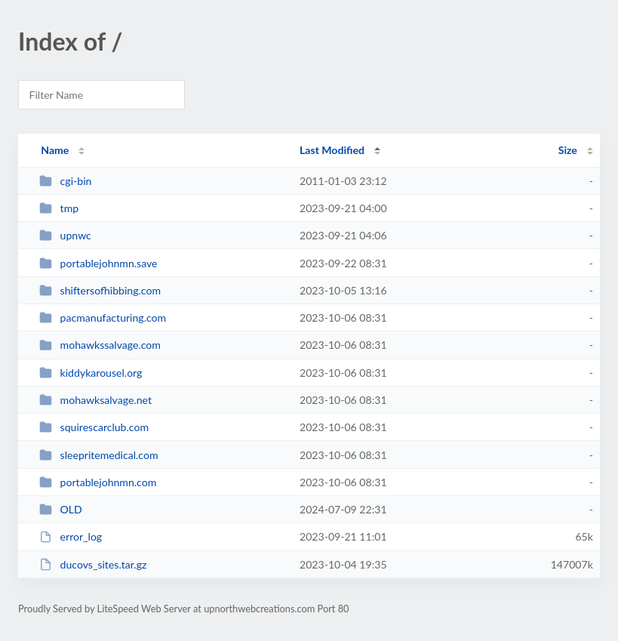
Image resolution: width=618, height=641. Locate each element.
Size (567, 149)
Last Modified (332, 149)
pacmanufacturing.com (102, 317)
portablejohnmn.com (97, 482)
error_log (70, 536)
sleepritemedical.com (98, 454)
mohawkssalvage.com (100, 344)
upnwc (65, 235)
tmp (58, 208)
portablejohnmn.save (98, 263)
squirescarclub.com (94, 427)
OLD (60, 509)
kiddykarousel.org (90, 372)
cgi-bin (65, 180)
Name (55, 149)
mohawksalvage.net (95, 399)
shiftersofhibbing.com (100, 290)
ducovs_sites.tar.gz (92, 564)
